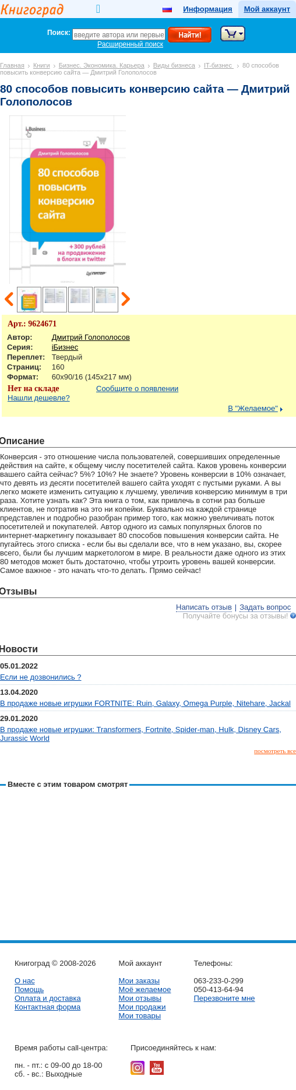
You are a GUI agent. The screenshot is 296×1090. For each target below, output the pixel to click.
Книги (41, 65)
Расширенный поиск (130, 44)
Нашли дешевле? (39, 397)
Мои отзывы (139, 998)
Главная (12, 65)
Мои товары (139, 1015)
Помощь (29, 989)
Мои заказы (139, 980)
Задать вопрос (265, 607)
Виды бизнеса (174, 65)
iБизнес (65, 347)
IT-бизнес (219, 65)
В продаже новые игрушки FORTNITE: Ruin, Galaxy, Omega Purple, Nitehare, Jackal (145, 703)
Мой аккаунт (267, 9)
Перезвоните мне (224, 998)
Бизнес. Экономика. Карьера (102, 65)
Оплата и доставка (48, 998)
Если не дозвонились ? (41, 677)
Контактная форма (47, 1007)
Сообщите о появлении (137, 388)
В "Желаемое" (253, 408)
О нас (25, 980)
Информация (207, 9)
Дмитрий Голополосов (91, 337)
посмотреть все (275, 750)
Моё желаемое (144, 989)
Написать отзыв (204, 607)
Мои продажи (141, 1007)
